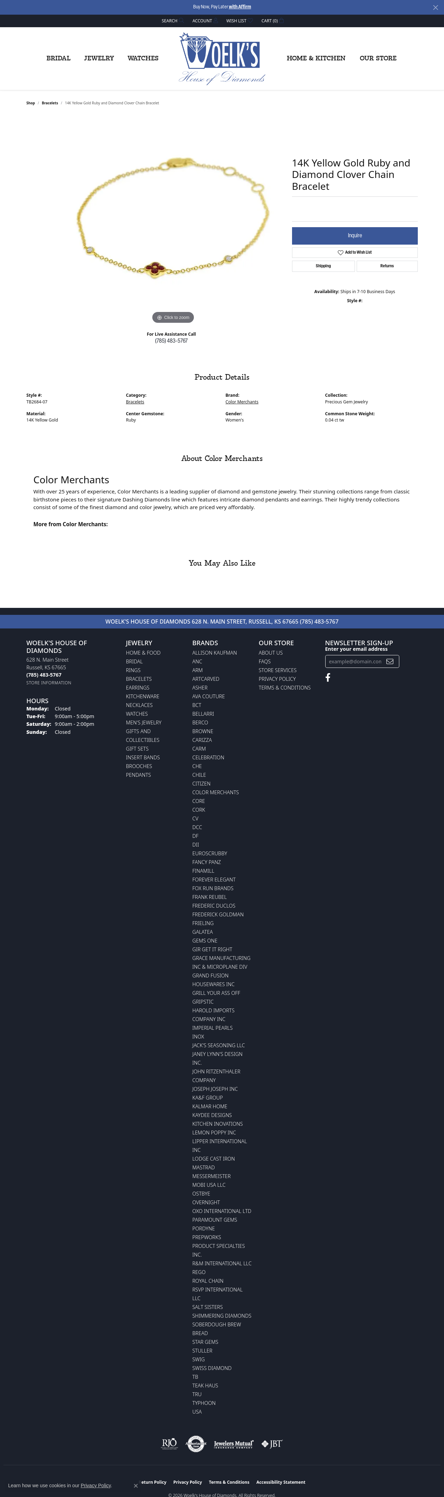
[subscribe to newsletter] (390, 661)
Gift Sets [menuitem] (137, 748)
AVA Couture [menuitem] (208, 696)
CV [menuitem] (195, 818)
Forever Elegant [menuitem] (214, 879)
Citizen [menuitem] (201, 783)
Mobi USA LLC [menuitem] (209, 1185)
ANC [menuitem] (197, 661)
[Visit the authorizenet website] (196, 1444)
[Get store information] (49, 683)
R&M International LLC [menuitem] (222, 1263)
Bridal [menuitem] (134, 661)
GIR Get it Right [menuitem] (212, 949)
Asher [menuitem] (200, 687)
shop (31, 102)
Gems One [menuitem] (205, 940)
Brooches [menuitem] (139, 766)
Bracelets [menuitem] (139, 679)
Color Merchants (242, 402)
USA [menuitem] (197, 1411)
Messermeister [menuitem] (211, 1176)
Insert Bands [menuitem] (143, 757)
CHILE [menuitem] (199, 775)
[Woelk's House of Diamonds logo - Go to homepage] (222, 58)
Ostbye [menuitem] (201, 1193)
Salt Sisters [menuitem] (207, 1307)
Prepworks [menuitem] (206, 1237)
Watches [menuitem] (137, 713)
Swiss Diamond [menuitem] (212, 1368)
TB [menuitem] (195, 1376)
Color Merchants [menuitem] (215, 792)
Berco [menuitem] (200, 722)
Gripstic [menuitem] (203, 1001)
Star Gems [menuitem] (205, 1342)
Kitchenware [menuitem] (143, 696)
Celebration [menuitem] (208, 757)
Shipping (323, 266)
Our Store (378, 58)
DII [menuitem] (195, 844)
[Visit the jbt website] (272, 1444)
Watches (143, 58)
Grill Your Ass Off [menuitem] (216, 993)
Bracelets (50, 102)
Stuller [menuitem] (202, 1350)
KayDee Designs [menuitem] (212, 1115)
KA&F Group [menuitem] (207, 1097)
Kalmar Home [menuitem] (209, 1106)
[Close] (435, 7)
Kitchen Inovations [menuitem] (217, 1123)
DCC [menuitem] (197, 827)
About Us (271, 652)
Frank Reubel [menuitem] (209, 897)
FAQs (265, 661)
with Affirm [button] (240, 7)
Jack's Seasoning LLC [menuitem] (218, 1045)
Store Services (278, 670)
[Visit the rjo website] (169, 1444)
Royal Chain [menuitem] (208, 1281)
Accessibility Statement (280, 1482)
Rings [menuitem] (133, 670)
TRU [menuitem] (197, 1394)
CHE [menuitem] (197, 766)
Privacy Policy (277, 679)
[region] (173, 221)
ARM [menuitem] (197, 670)
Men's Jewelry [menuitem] (144, 722)
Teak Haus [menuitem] (205, 1385)
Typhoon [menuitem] (204, 1403)
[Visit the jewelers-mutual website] (234, 1444)
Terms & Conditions (285, 687)
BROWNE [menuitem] (202, 731)
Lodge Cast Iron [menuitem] (213, 1158)
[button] (172, 21)
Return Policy (153, 1482)
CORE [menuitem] (198, 801)
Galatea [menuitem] (202, 932)
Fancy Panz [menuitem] (206, 862)
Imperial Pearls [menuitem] (212, 1028)
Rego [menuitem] (199, 1272)
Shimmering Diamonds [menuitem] (222, 1315)
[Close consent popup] (136, 1486)
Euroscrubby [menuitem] (209, 853)
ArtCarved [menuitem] (206, 679)
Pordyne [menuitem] (203, 1228)
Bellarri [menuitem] (203, 713)
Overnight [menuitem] (206, 1202)
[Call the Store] (44, 674)
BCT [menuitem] (197, 705)
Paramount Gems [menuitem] (214, 1219)
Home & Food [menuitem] (143, 652)
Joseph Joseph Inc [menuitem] (215, 1089)
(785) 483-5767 (171, 341)
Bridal (58, 58)
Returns (387, 266)
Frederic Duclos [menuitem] (213, 905)
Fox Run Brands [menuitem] (213, 888)
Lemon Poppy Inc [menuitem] (214, 1132)
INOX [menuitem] (198, 1036)
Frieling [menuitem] (203, 923)
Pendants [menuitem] (138, 775)
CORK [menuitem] (198, 809)
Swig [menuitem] (198, 1359)
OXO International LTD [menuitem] (222, 1211)
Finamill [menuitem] (203, 870)
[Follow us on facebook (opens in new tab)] (327, 677)
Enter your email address (356, 649)
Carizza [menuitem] (202, 740)
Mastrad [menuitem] (203, 1167)
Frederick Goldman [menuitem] (218, 914)
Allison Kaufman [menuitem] (214, 652)
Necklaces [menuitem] (139, 705)
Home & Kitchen (316, 58)
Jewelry (99, 58)
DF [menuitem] (195, 836)
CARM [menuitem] (199, 748)
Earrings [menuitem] (138, 687)
